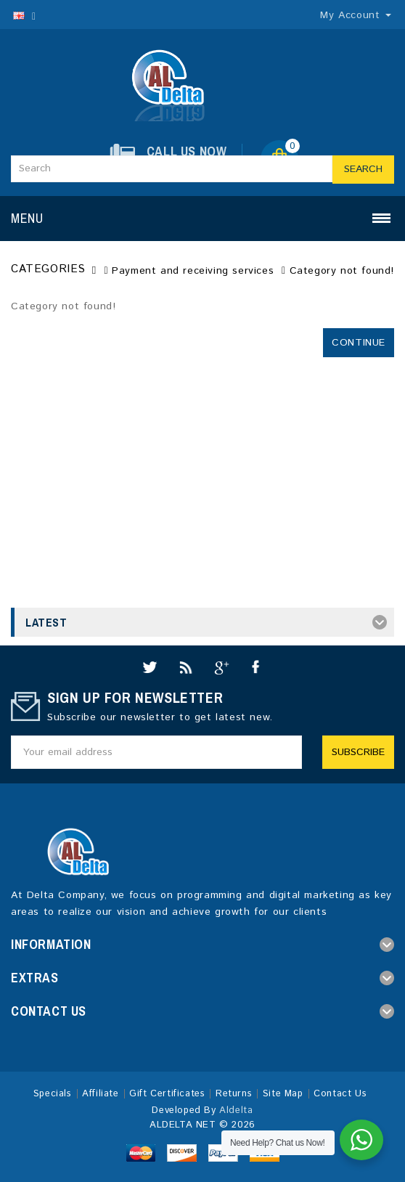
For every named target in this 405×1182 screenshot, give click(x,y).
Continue (358, 342)
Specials (52, 1094)
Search (363, 169)
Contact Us (340, 1094)
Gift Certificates (167, 1094)
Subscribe (358, 752)
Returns (234, 1094)
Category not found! (342, 271)
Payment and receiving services (193, 271)
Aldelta (236, 1110)
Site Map (283, 1094)
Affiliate (100, 1094)
